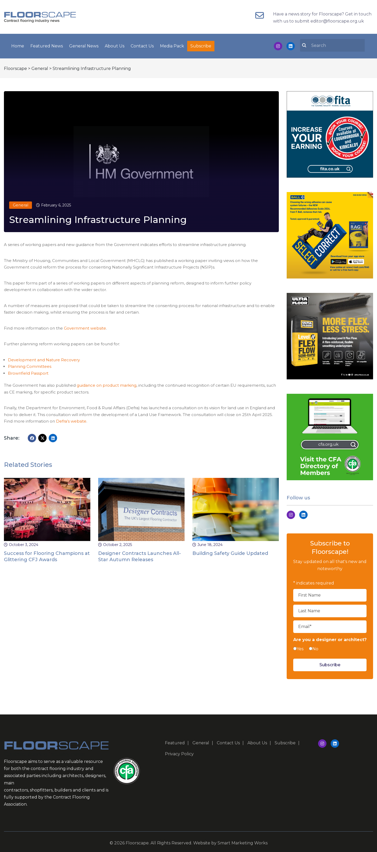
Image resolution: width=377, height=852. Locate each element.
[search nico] (335, 45)
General (20, 203)
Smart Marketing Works (243, 841)
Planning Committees (29, 365)
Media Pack (172, 45)
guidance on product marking (106, 384)
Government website (85, 327)
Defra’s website (71, 420)
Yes (300, 647)
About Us (114, 45)
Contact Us (142, 45)
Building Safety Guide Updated (230, 552)
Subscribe (200, 45)
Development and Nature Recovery (44, 358)
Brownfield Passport (28, 372)
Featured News (46, 45)
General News (83, 45)
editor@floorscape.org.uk (337, 21)
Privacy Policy (179, 752)
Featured (175, 741)
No (315, 647)
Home (17, 45)
